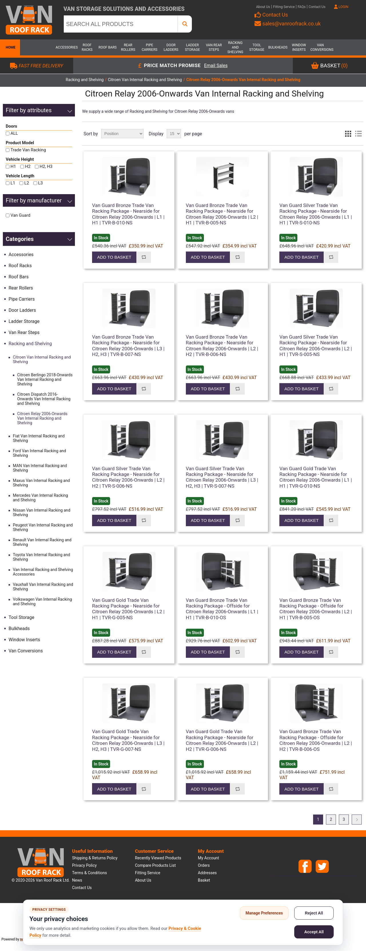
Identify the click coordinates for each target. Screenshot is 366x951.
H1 (13, 166)
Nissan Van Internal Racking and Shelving (41, 512)
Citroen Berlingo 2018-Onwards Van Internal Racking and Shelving (45, 379)
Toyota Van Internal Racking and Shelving (41, 557)
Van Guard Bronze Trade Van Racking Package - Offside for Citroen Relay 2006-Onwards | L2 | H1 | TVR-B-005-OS (315, 608)
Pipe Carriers (149, 47)
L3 (40, 183)
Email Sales (216, 65)
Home (10, 47)
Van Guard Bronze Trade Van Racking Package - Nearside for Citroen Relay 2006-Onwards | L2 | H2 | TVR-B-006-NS (222, 345)
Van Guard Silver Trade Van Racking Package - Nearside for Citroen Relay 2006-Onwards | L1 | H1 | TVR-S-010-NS (315, 214)
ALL (14, 133)
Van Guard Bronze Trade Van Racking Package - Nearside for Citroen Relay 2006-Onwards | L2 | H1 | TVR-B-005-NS (222, 214)
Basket (204, 880)
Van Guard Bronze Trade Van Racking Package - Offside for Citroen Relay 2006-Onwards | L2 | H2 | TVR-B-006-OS (315, 740)
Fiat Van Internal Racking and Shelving (39, 438)
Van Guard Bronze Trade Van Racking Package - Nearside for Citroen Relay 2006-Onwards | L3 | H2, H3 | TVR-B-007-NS (128, 345)
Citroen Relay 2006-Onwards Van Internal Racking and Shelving (42, 418)
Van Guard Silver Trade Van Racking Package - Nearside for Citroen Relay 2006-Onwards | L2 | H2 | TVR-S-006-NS (128, 477)
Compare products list (155, 865)
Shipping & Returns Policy (95, 858)
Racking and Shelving (235, 47)
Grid (348, 133)
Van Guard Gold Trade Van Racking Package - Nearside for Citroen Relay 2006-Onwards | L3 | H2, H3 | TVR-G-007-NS (128, 740)
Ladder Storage (192, 47)
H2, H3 (45, 166)
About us (143, 880)
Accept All (314, 932)
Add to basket (114, 257)
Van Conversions (320, 47)
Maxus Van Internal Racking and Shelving (41, 482)
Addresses (207, 872)
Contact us (82, 887)
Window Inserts (299, 47)
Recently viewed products (158, 858)
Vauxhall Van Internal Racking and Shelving (43, 586)
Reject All (314, 913)
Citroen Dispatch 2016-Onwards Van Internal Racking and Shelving (43, 399)
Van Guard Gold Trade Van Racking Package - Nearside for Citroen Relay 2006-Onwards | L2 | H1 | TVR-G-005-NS (128, 608)
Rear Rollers (128, 47)
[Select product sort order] (122, 133)
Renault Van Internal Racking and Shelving (42, 542)
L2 (26, 183)
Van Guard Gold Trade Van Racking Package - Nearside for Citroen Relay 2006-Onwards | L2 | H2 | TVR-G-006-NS (222, 740)
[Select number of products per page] (174, 133)
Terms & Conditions (89, 872)
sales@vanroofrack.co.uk (287, 24)
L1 (13, 183)
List (358, 133)
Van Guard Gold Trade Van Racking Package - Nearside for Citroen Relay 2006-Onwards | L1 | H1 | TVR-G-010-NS (315, 477)
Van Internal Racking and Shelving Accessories (43, 571)
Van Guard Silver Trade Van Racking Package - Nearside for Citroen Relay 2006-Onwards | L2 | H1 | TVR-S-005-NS (315, 345)
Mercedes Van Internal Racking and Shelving (40, 497)
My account (208, 858)
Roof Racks (87, 47)
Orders (204, 865)
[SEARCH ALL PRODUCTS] (120, 24)
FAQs (302, 7)
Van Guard (20, 215)
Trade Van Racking (28, 149)
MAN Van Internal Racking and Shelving (40, 468)
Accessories (66, 47)
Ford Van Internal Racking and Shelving (39, 453)
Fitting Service (284, 7)
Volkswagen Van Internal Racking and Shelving (42, 601)
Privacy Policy (84, 865)
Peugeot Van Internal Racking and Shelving (43, 527)
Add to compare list (143, 257)
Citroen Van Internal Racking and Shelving (42, 359)
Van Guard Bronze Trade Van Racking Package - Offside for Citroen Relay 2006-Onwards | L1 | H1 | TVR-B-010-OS (222, 608)
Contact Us (317, 7)
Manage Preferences (264, 913)
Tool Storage (256, 47)
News (77, 880)
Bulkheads (277, 47)
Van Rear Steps (214, 47)
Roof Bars (108, 47)
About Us (263, 7)
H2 (28, 166)
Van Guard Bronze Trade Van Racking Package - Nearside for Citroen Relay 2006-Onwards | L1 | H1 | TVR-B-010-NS (128, 214)
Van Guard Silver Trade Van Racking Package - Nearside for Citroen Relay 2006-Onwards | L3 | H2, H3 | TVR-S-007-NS (222, 477)
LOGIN (341, 7)
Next (357, 820)
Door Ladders (171, 47)
